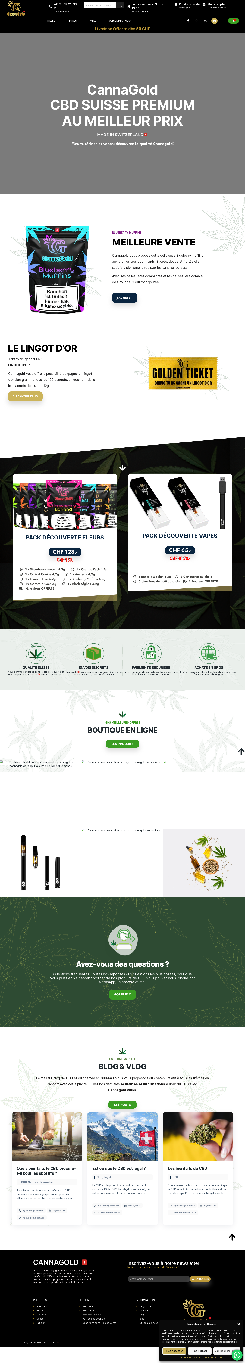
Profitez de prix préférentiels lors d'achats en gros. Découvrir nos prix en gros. (209, 673)
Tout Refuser (199, 1350)
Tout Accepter (174, 1350)
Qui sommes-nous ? (120, 21)
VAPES (94, 20)
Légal (107, 1176)
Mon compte (216, 4)
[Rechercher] (120, 5)
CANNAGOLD (60, 1261)
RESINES (74, 20)
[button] (238, 1324)
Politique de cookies (188, 1357)
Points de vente (189, 4)
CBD (24, 1180)
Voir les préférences (226, 1350)
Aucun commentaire (34, 1216)
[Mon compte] (204, 4)
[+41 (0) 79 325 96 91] (50, 6)
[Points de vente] (175, 4)
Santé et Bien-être (40, 1180)
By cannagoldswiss (33, 1209)
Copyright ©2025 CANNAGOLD (40, 1345)
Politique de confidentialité (210, 1357)
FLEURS (52, 20)
